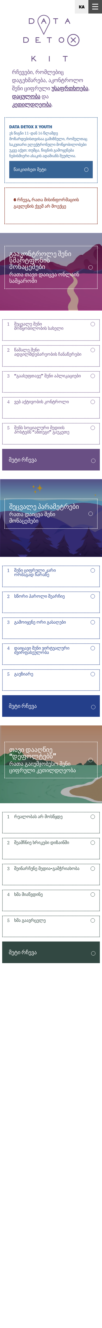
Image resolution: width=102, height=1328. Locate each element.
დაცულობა (26, 96)
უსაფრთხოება (69, 88)
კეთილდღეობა (31, 104)
